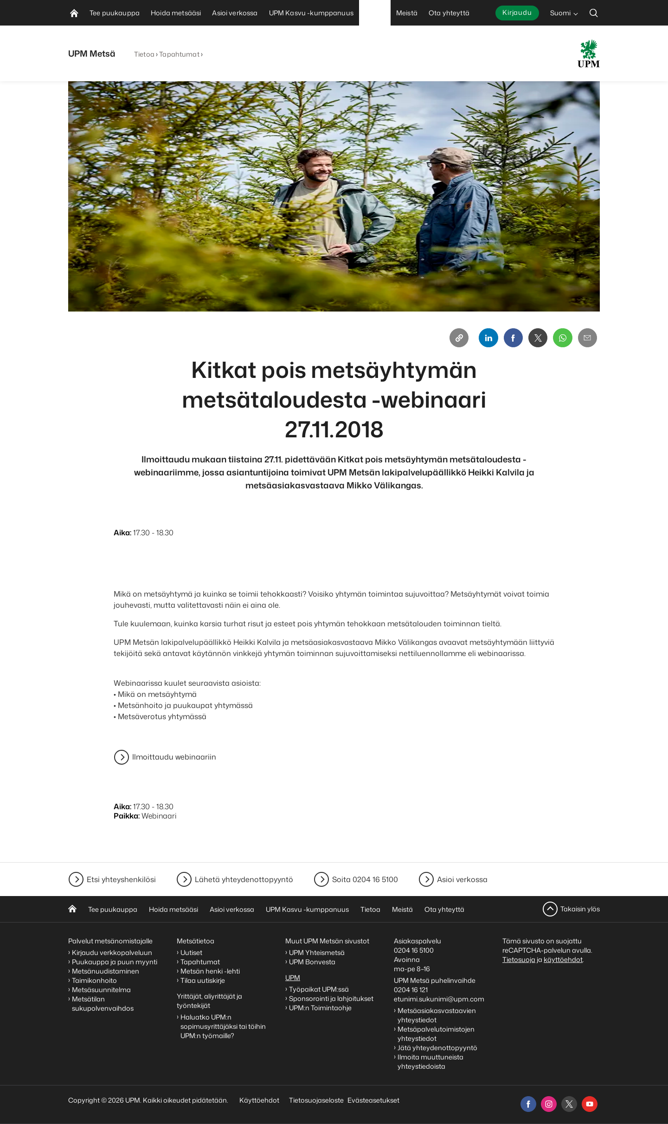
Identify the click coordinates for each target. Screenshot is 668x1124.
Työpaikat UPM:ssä (319, 989)
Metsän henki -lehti (210, 971)
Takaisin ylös (580, 909)
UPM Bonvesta (313, 962)
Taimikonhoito (94, 980)
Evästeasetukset (373, 1100)
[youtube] (589, 1104)
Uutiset (191, 952)
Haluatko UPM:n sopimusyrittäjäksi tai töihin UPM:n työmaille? (223, 1026)
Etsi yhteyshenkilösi (121, 879)
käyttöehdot (563, 959)
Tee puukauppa (112, 909)
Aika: (122, 534)
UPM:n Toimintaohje (320, 1008)
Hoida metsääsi (173, 909)
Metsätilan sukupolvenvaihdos (103, 1003)
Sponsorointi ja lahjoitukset (332, 998)
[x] (569, 1104)
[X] (535, 338)
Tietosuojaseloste (316, 1100)
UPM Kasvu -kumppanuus (307, 909)
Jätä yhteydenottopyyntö (437, 1048)
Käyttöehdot (259, 1100)
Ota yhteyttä (444, 909)
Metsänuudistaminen (105, 971)
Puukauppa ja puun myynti (114, 962)
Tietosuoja (518, 959)
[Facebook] (509, 338)
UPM (292, 977)
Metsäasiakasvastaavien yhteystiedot (437, 1015)
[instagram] (549, 1104)
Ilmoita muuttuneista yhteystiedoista (430, 1061)
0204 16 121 (411, 989)
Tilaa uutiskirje (202, 980)
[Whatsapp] (561, 338)
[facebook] (528, 1104)
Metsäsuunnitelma (101, 989)
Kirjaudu (517, 12)
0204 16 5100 (414, 950)
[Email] (587, 338)
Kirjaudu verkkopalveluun (112, 952)
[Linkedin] (483, 338)
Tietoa (144, 54)
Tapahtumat (179, 54)
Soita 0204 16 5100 (365, 879)
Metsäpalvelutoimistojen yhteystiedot (436, 1033)
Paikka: (127, 817)
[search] (594, 13)
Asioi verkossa (462, 879)
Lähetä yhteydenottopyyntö (244, 879)
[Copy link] (452, 338)
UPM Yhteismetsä (317, 952)
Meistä (402, 909)
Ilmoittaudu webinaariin (174, 759)
